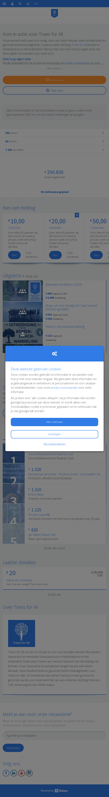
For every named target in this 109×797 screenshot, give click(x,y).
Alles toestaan (54, 422)
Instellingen (54, 434)
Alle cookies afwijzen (54, 443)
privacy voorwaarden (64, 388)
